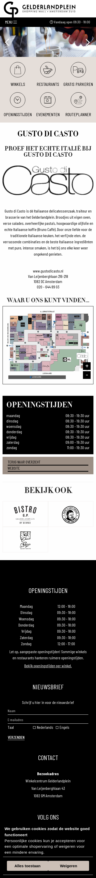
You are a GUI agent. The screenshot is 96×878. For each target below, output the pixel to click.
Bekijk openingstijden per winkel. (48, 665)
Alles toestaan (27, 866)
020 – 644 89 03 (48, 286)
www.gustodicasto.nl (48, 270)
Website (14, 468)
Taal (11, 727)
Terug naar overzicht (24, 461)
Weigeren (68, 866)
